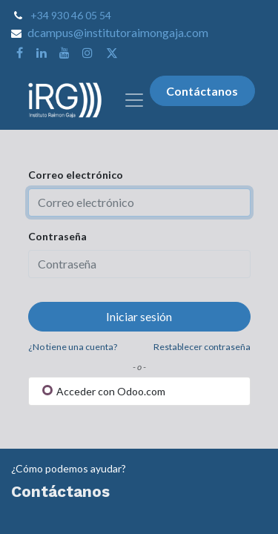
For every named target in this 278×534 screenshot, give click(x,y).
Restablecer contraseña (202, 346)
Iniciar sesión (139, 316)
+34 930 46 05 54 (70, 15)
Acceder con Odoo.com (103, 391)
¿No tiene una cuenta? (72, 346)
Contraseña (57, 236)
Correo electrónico (75, 174)
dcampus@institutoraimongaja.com (117, 32)
